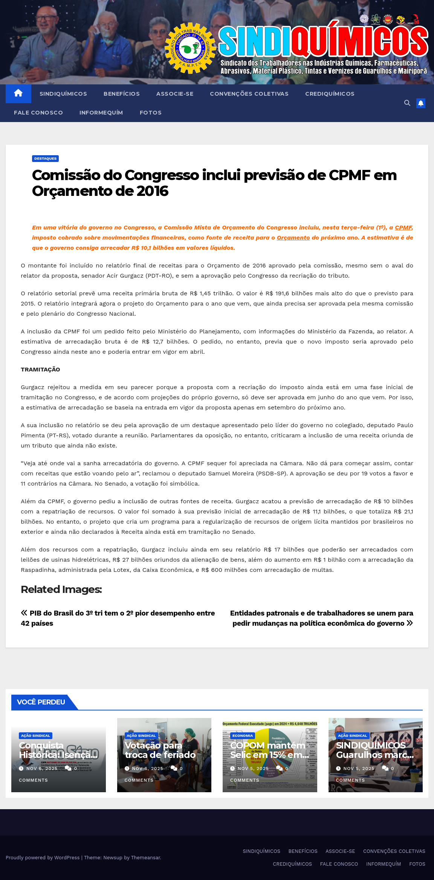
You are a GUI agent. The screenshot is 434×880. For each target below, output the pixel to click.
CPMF (403, 227)
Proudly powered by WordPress (43, 857)
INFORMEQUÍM (101, 112)
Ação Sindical (35, 735)
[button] (407, 103)
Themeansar (145, 857)
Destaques (45, 158)
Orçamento (293, 237)
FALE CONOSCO (38, 112)
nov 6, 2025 (42, 768)
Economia (242, 735)
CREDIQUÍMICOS (330, 93)
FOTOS (151, 112)
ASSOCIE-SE (174, 93)
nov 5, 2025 (253, 768)
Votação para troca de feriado (160, 750)
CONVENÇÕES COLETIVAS (249, 93)
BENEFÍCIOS (122, 93)
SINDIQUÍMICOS (63, 93)
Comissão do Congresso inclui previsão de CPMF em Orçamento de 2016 (214, 183)
